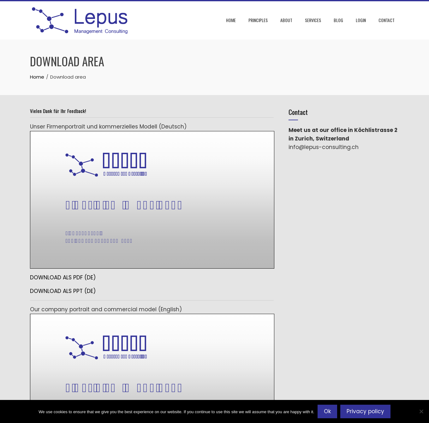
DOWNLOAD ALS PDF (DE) (63, 277)
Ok (327, 411)
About (286, 20)
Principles (258, 20)
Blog (338, 20)
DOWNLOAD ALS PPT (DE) (63, 291)
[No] (421, 411)
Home (231, 20)
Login (361, 20)
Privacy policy (365, 411)
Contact (386, 20)
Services (313, 20)
